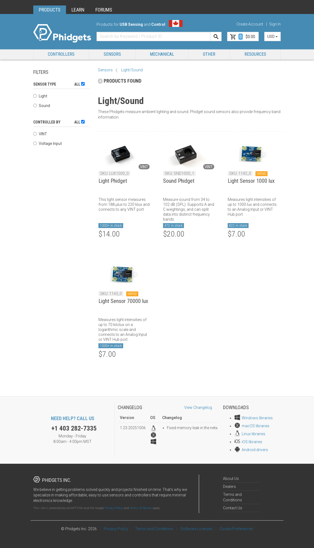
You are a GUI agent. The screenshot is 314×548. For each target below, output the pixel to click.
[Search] (216, 36)
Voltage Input (47, 143)
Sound (41, 105)
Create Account (249, 24)
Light (40, 96)
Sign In (275, 24)
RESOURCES (255, 54)
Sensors (112, 54)
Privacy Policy (114, 508)
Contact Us (232, 508)
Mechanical (162, 54)
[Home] (62, 33)
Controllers (61, 54)
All (79, 84)
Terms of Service (141, 508)
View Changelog (198, 407)
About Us (231, 478)
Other (209, 54)
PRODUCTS (49, 10)
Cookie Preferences (236, 529)
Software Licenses (196, 529)
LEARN (77, 10)
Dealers (229, 486)
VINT (40, 134)
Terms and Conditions (154, 529)
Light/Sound (132, 70)
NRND (261, 174)
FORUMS (103, 10)
